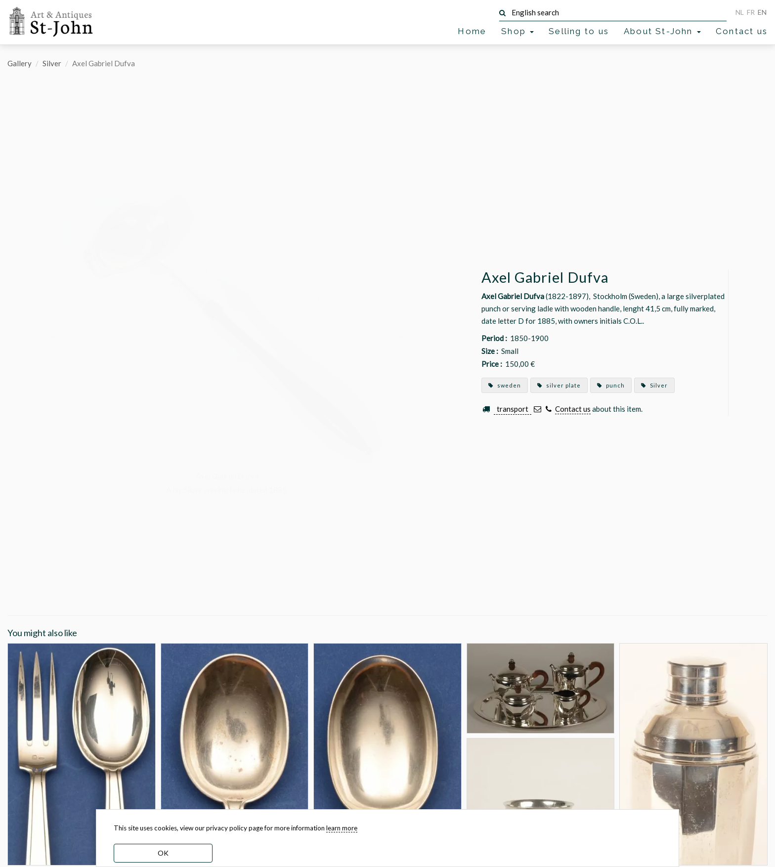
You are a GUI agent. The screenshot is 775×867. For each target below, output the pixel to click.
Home (472, 31)
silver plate (559, 385)
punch (611, 385)
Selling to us (579, 31)
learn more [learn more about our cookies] (341, 828)
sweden (504, 385)
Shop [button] (517, 31)
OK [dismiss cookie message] (163, 853)
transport (512, 408)
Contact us (742, 31)
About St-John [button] (662, 31)
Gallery (19, 63)
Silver (52, 63)
